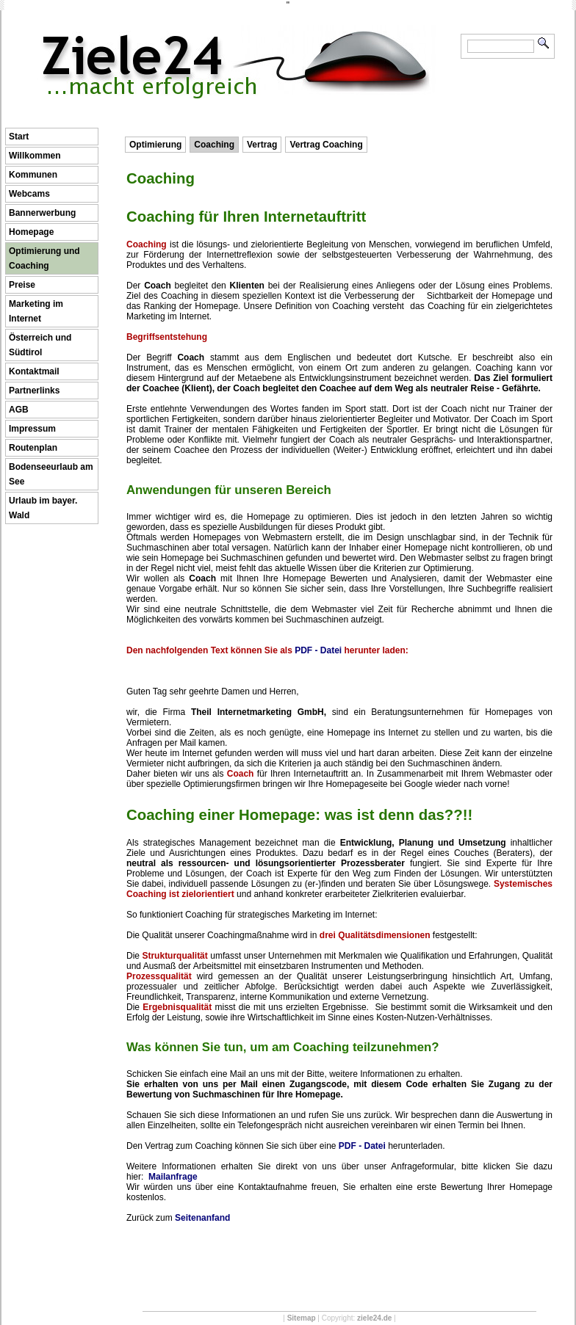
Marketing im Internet (36, 311)
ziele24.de (374, 1318)
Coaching (214, 144)
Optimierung (155, 144)
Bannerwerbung (42, 213)
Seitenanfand (202, 1218)
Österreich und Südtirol (40, 345)
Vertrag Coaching (325, 144)
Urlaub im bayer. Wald (43, 507)
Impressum (32, 429)
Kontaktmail (34, 371)
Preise (22, 285)
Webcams (29, 194)
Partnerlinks (34, 390)
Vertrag (262, 144)
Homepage (31, 232)
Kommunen (33, 175)
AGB (19, 409)
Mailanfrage (173, 1177)
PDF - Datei (318, 650)
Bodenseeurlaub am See (51, 474)
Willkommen (35, 155)
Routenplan (33, 448)
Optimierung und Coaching (44, 258)
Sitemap (301, 1318)
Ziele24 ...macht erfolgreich (238, 35)
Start (19, 136)
